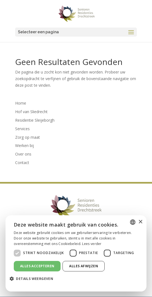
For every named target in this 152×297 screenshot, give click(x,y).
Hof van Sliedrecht (31, 111)
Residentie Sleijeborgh (35, 120)
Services (22, 128)
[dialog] (76, 253)
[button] (33, 279)
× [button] (140, 222)
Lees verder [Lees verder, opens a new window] (91, 243)
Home (20, 103)
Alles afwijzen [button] (83, 266)
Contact (22, 162)
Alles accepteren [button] (37, 266)
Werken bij (24, 145)
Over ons (23, 154)
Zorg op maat (27, 137)
